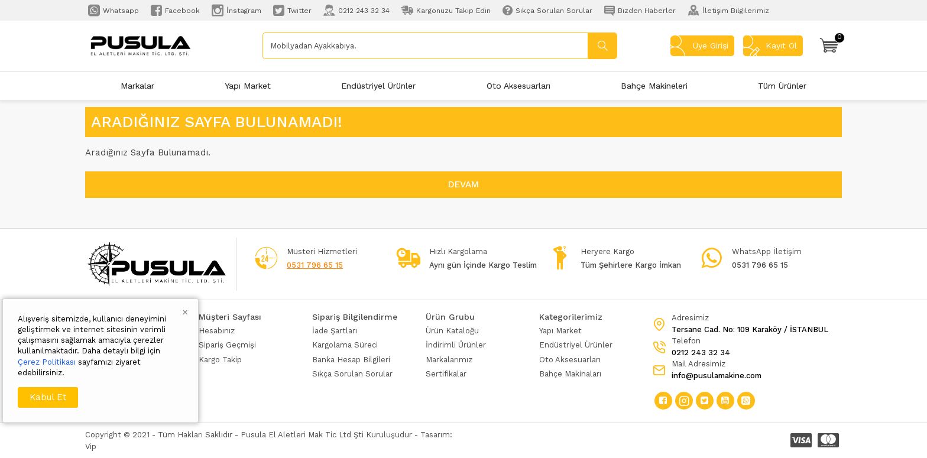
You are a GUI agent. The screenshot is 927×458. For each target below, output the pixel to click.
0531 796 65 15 (315, 265)
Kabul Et (48, 397)
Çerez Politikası (47, 362)
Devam (463, 184)
